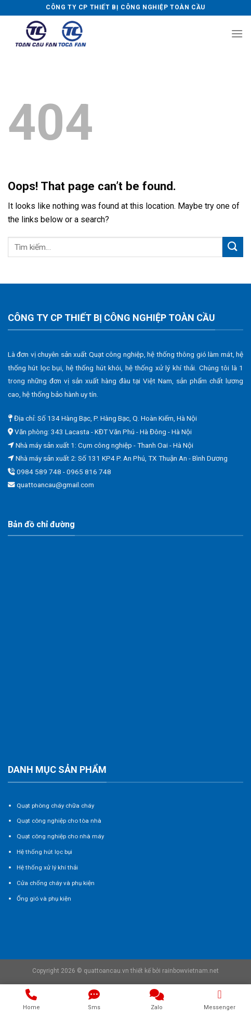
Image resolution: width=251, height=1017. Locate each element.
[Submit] (232, 247)
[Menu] (237, 33)
